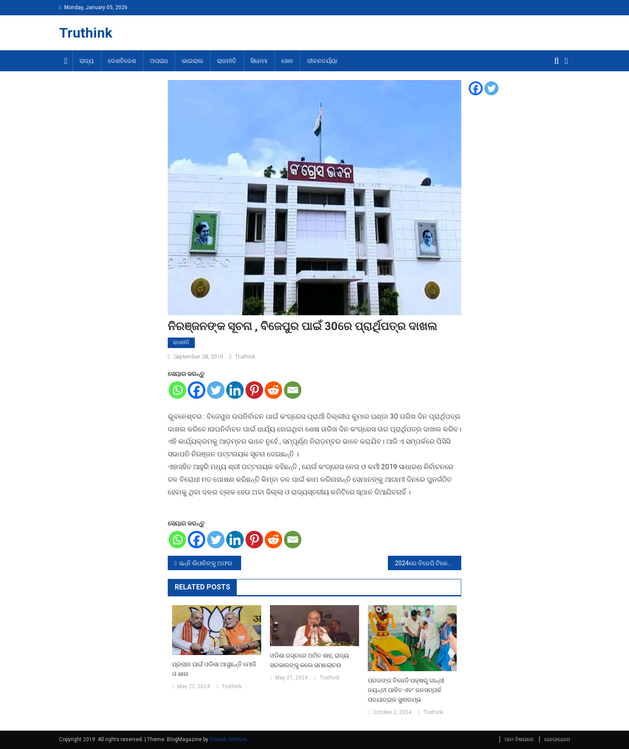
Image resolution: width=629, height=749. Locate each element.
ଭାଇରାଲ (192, 60)
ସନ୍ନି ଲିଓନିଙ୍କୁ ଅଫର (205, 563)
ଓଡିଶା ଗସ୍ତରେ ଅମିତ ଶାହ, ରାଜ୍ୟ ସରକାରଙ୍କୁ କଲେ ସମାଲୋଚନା (309, 660)
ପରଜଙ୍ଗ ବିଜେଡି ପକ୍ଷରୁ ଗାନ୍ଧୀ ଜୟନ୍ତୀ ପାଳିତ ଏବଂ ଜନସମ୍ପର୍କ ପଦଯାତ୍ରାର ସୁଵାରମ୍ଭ (406, 690)
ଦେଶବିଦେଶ (122, 60)
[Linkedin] (235, 390)
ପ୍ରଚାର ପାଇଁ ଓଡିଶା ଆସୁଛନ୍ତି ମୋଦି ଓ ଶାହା (214, 669)
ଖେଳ (287, 60)
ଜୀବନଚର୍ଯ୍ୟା (322, 60)
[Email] (292, 390)
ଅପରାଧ (159, 60)
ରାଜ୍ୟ (86, 60)
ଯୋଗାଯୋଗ (557, 739)
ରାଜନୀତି (226, 60)
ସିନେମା (258, 60)
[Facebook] (196, 390)
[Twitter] (216, 390)
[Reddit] (273, 390)
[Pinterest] (254, 390)
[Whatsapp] (177, 390)
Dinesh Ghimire (228, 739)
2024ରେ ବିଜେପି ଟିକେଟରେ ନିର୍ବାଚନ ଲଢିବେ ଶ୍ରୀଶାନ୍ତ (428, 563)
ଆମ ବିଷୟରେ (519, 739)
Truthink (85, 32)
